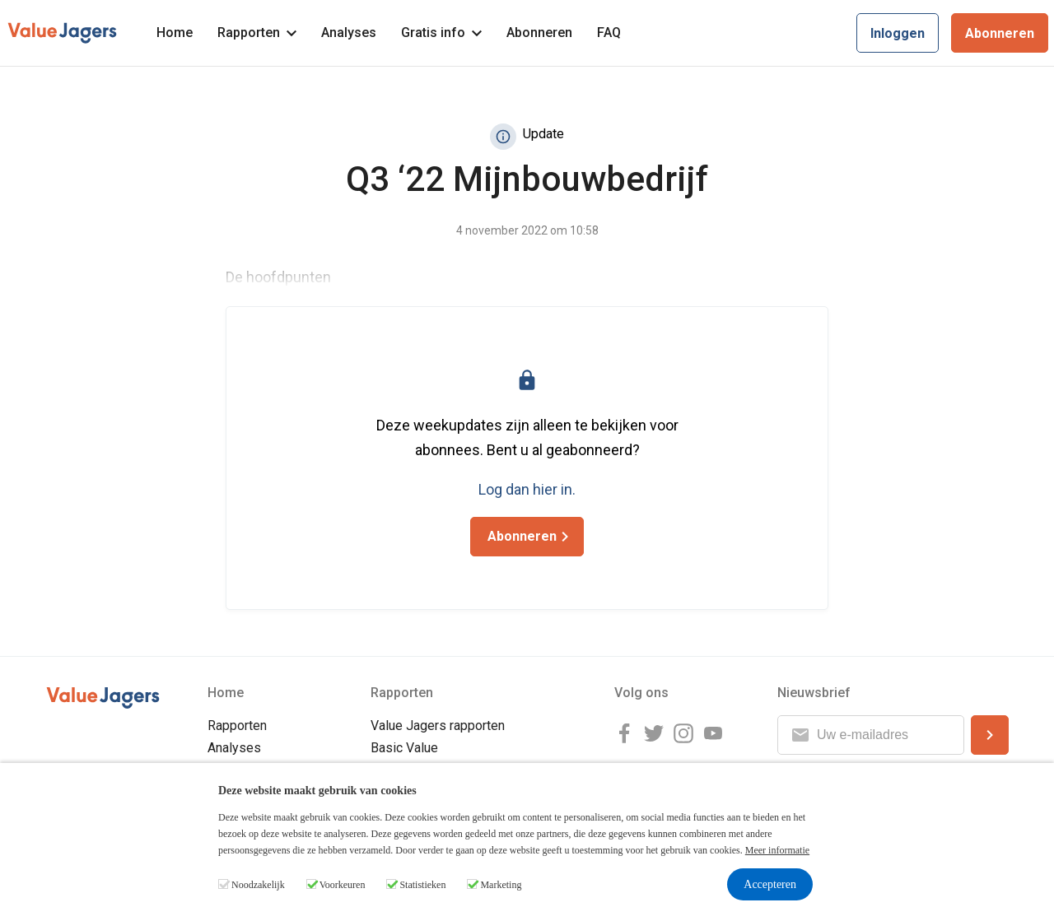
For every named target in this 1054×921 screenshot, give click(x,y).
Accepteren (770, 884)
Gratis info (441, 32)
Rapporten (256, 32)
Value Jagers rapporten (438, 725)
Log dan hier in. (527, 489)
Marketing (500, 885)
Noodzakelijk (258, 885)
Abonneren (539, 32)
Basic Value (404, 748)
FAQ (609, 32)
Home (174, 32)
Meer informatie (777, 850)
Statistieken (422, 885)
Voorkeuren (342, 885)
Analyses (348, 32)
